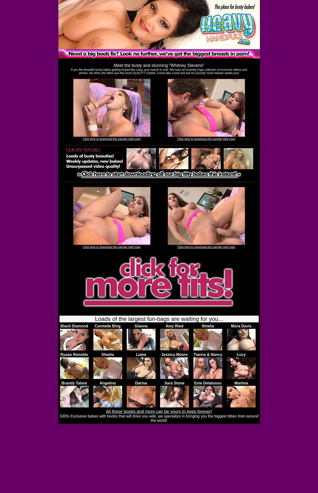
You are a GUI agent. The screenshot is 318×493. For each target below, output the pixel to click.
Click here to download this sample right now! (112, 139)
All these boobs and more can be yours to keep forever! (159, 411)
